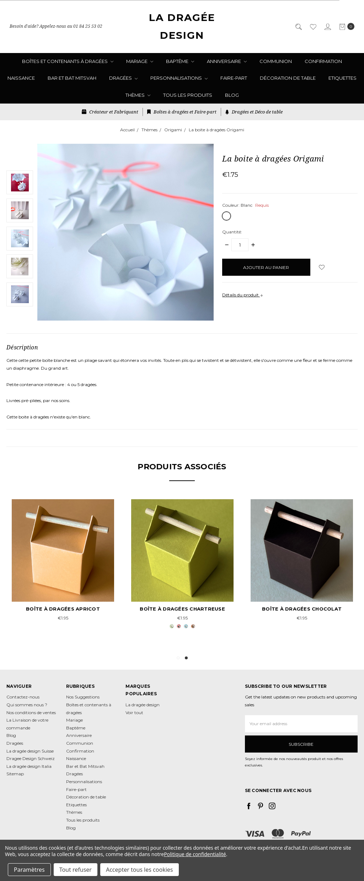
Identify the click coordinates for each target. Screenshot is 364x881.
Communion (275, 61)
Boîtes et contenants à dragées (67, 61)
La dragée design (142, 704)
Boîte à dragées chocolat (302, 609)
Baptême (180, 61)
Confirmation (323, 61)
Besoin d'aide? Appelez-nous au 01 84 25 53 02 (56, 26)
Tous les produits (187, 95)
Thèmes (137, 95)
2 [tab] (186, 657)
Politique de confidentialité (195, 854)
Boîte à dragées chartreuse (182, 609)
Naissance (21, 78)
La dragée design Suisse (30, 751)
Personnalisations (179, 78)
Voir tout (134, 712)
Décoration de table (288, 78)
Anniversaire (227, 61)
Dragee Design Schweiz (30, 758)
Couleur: (245, 205)
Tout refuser (75, 870)
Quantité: (232, 231)
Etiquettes (342, 78)
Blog (232, 95)
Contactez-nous (22, 697)
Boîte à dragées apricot (63, 609)
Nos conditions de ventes (31, 712)
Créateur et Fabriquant (110, 112)
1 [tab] (178, 657)
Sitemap (15, 773)
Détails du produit (242, 294)
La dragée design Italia (29, 766)
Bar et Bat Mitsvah (72, 78)
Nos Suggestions (83, 697)
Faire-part (233, 78)
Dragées (123, 78)
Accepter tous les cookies (139, 870)
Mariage (139, 61)
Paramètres (29, 870)
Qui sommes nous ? (26, 704)
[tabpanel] (182, 565)
